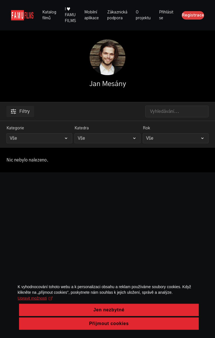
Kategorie (15, 128)
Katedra (81, 128)
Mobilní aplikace (91, 15)
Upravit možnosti (34, 320)
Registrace (193, 15)
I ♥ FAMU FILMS (70, 15)
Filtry (20, 111)
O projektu (143, 15)
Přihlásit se (166, 15)
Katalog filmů (49, 15)
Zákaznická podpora (117, 15)
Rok (146, 128)
